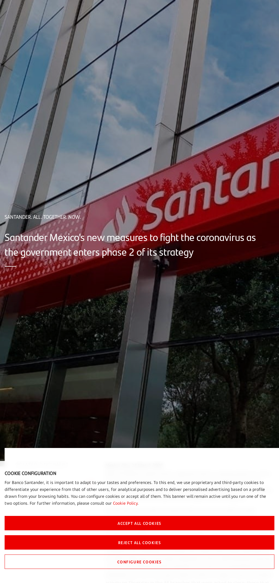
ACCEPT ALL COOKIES (139, 523)
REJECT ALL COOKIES (139, 542)
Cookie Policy (125, 503)
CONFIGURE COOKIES (139, 562)
